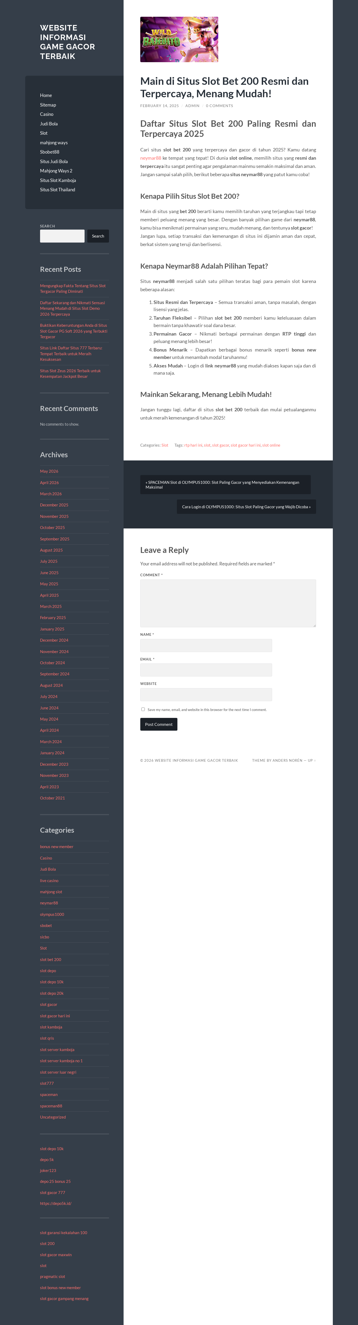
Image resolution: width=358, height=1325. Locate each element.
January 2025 (52, 628)
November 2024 (54, 651)
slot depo (48, 970)
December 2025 (54, 504)
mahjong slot (51, 891)
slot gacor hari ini (55, 1015)
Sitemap (48, 105)
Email (147, 659)
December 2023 (54, 764)
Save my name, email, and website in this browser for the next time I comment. (207, 710)
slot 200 (47, 1243)
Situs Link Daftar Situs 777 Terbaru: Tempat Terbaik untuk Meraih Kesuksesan (71, 353)
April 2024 (49, 730)
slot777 (47, 1083)
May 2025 (49, 583)
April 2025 (49, 595)
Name (147, 634)
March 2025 (51, 606)
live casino (49, 880)
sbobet (46, 925)
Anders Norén (288, 760)
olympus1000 (52, 914)
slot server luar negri (58, 1072)
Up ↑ (312, 760)
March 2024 (51, 741)
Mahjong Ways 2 (56, 170)
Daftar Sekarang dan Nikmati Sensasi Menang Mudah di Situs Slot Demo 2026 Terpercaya (72, 308)
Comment (151, 575)
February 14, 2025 (159, 106)
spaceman (49, 1094)
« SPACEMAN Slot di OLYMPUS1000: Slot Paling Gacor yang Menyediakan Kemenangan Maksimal (222, 484)
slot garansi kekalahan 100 (63, 1232)
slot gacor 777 (52, 1192)
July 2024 (49, 696)
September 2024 (54, 673)
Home (46, 95)
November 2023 (54, 775)
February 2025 (53, 617)
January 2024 (52, 752)
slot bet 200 (50, 959)
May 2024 (49, 719)
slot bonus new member (60, 1287)
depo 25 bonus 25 (55, 1181)
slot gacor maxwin (56, 1254)
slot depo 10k (52, 981)
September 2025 (54, 538)
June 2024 (49, 707)
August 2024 (51, 685)
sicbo (44, 936)
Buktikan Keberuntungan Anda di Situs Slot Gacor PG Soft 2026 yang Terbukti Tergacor (73, 331)
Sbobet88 (49, 152)
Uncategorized (53, 1117)
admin (192, 106)
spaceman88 (51, 1105)
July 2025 (49, 561)
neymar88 (49, 902)
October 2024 (52, 662)
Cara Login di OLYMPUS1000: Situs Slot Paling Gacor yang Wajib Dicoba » (246, 506)
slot (43, 1265)
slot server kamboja (57, 1049)
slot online (271, 445)
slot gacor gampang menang (64, 1298)
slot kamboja (51, 1027)
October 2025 (52, 527)
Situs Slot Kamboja (58, 180)
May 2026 (49, 471)
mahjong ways (54, 142)
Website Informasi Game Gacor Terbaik (67, 42)
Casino (46, 114)
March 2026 (51, 493)
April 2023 (49, 786)
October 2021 (52, 797)
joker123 (48, 1170)
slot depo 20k (52, 993)
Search (47, 226)
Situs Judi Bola (54, 161)
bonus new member (56, 846)
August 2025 (51, 550)
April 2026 (49, 482)
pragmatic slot (52, 1276)
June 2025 (49, 572)
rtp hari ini (193, 445)
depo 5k (47, 1159)
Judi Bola (49, 123)
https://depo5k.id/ (56, 1203)
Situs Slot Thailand (57, 189)
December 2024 (54, 640)
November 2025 (54, 516)
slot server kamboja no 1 (61, 1060)
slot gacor (48, 1004)
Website (148, 683)
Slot (43, 133)
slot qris (47, 1038)
